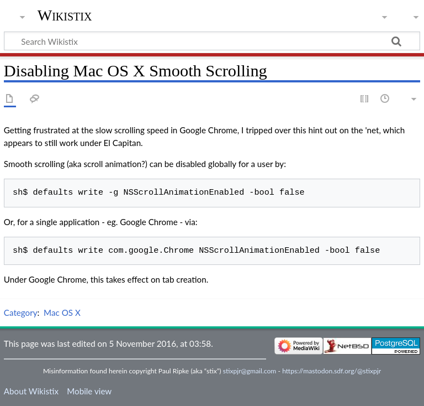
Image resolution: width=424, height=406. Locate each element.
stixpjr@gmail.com (250, 371)
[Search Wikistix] (212, 41)
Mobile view (89, 391)
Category (21, 312)
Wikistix (65, 15)
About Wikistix (31, 391)
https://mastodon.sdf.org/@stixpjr (331, 371)
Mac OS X (62, 312)
